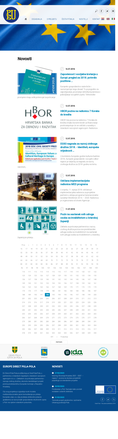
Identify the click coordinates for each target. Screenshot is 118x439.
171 (77, 287)
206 (53, 298)
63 (97, 256)
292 (23, 325)
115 (53, 272)
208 (65, 298)
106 (78, 268)
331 (52, 337)
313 (71, 329)
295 (41, 325)
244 (47, 310)
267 (29, 318)
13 (86, 245)
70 (52, 260)
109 (96, 268)
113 (41, 272)
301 (77, 325)
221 (65, 302)
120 (83, 272)
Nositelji (83, 19)
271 (53, 318)
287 (71, 321)
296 (47, 325)
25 (67, 249)
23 (57, 249)
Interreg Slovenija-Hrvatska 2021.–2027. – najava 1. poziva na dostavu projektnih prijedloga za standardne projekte (67, 378)
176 (29, 291)
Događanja (37, 19)
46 (92, 253)
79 (97, 260)
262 (77, 314)
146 (83, 279)
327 (77, 333)
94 (92, 264)
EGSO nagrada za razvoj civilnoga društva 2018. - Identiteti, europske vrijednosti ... (79, 147)
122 (95, 272)
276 (83, 318)
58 (72, 256)
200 (95, 295)
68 (42, 260)
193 (53, 295)
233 (59, 306)
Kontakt (96, 19)
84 (42, 264)
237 (83, 306)
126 (41, 275)
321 (41, 333)
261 (71, 314)
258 (53, 314)
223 (77, 302)
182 (65, 291)
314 (77, 329)
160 (89, 283)
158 (77, 283)
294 (35, 325)
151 (35, 283)
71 (57, 260)
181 (59, 291)
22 (52, 249)
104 (66, 268)
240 (23, 310)
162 (23, 287)
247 (65, 310)
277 (89, 318)
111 (29, 272)
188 (23, 295)
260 (65, 314)
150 (29, 283)
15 (96, 245)
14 (91, 245)
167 (53, 287)
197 (77, 295)
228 (29, 306)
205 (47, 298)
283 (47, 321)
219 (53, 302)
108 (90, 268)
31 (97, 249)
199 (89, 295)
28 (82, 249)
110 (23, 272)
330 (95, 333)
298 (59, 325)
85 (47, 264)
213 (95, 298)
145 (77, 279)
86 (52, 264)
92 (82, 264)
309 (47, 329)
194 (59, 295)
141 (53, 279)
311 (59, 329)
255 (35, 314)
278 (95, 318)
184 (77, 291)
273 (65, 318)
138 (35, 279)
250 (83, 310)
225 (89, 302)
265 (95, 314)
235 (71, 306)
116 (59, 272)
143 (65, 279)
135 (95, 275)
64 (21, 260)
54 (52, 256)
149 (23, 283)
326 (71, 333)
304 (95, 325)
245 (53, 310)
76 (82, 260)
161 (95, 283)
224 (83, 302)
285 (59, 321)
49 (26, 256)
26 (72, 249)
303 (89, 325)
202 (29, 298)
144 (71, 279)
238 (89, 306)
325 (65, 333)
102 (54, 268)
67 (36, 260)
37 (47, 253)
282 (41, 321)
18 (31, 249)
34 (31, 253)
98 (32, 268)
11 (76, 245)
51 (36, 256)
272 (59, 318)
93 (87, 264)
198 (83, 295)
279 (23, 321)
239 (95, 306)
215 (29, 302)
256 (41, 314)
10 (71, 245)
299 (65, 325)
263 (83, 314)
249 (77, 310)
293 (29, 325)
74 (72, 260)
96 (22, 268)
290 (89, 321)
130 (65, 275)
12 (81, 245)
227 (23, 306)
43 (77, 253)
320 (35, 333)
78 (92, 260)
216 (35, 302)
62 (92, 256)
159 (83, 283)
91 (77, 264)
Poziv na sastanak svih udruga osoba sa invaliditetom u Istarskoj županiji (79, 218)
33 (26, 253)
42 (72, 253)
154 (53, 283)
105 (72, 268)
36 (42, 253)
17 (26, 249)
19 (36, 249)
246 (59, 310)
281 (35, 321)
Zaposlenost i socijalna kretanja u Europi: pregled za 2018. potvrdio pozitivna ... (79, 78)
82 (31, 264)
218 (47, 302)
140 (47, 279)
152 (41, 283)
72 (62, 260)
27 (77, 249)
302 (83, 325)
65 (26, 260)
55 (57, 256)
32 (21, 253)
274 (71, 318)
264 (89, 314)
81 (26, 264)
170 (71, 287)
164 (35, 287)
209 (71, 298)
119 (77, 272)
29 (87, 249)
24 (62, 249)
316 (89, 329)
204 (41, 298)
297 (53, 325)
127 (47, 275)
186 (89, 291)
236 (77, 306)
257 (47, 314)
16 (21, 249)
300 (71, 325)
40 (62, 253)
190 (35, 295)
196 (71, 295)
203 (35, 298)
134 (89, 275)
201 (23, 298)
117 (65, 272)
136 (23, 279)
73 (67, 260)
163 (29, 287)
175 (23, 291)
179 (47, 291)
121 (89, 272)
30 (92, 249)
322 (47, 333)
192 (47, 295)
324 (59, 333)
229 (35, 306)
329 (89, 333)
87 (57, 264)
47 (97, 253)
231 (47, 306)
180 (53, 291)
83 (36, 264)
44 (82, 253)
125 (35, 275)
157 (71, 283)
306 (29, 329)
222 (71, 302)
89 (67, 264)
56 (62, 256)
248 (71, 310)
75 (77, 260)
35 (36, 253)
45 (87, 253)
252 (95, 310)
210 (77, 298)
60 (82, 256)
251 (89, 310)
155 (59, 283)
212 (89, 298)
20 (42, 249)
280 (29, 321)
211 (83, 298)
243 (41, 310)
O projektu (52, 19)
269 (41, 318)
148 (95, 279)
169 (65, 287)
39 (57, 253)
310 (53, 329)
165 (41, 287)
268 (35, 318)
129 (59, 275)
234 (65, 306)
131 (71, 275)
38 (52, 253)
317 (95, 329)
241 (29, 310)
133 (83, 275)
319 (29, 333)
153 (47, 283)
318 (23, 333)
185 (83, 291)
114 (47, 272)
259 (59, 314)
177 (35, 291)
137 (29, 279)
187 (95, 291)
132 (77, 275)
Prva (23, 245)
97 (27, 268)
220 (59, 302)
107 (84, 268)
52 (42, 256)
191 (41, 295)
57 (67, 256)
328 (83, 333)
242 (35, 310)
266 (23, 318)
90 (72, 264)
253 (23, 314)
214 (23, 302)
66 (31, 260)
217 (41, 302)
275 (77, 318)
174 (95, 287)
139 (41, 279)
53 (47, 256)
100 (42, 268)
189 (29, 295)
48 (21, 256)
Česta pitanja (68, 19)
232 (53, 306)
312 (65, 329)
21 (47, 249)
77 (87, 260)
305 (23, 329)
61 (87, 256)
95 (97, 264)
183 (71, 291)
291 (95, 321)
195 (65, 295)
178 (41, 291)
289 (83, 321)
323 (53, 333)
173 (89, 287)
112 (35, 272)
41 (67, 253)
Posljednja (64, 337)
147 (89, 279)
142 (59, 279)
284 (53, 321)
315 (83, 329)
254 (29, 314)
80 (21, 264)
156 (65, 283)
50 (31, 256)
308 (41, 329)
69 (47, 260)
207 (59, 298)
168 (59, 287)
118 (71, 272)
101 (48, 268)
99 (37, 268)
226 (95, 302)
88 (62, 264)
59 (77, 256)
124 (29, 275)
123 (23, 275)
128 (53, 275)
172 (83, 287)
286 (65, 321)
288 (77, 321)
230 (41, 306)
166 (47, 287)
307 (35, 329)
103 (60, 268)
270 (47, 318)
